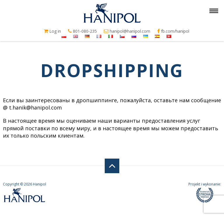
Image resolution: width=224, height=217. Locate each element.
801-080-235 (82, 31)
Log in (52, 31)
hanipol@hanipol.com (127, 31)
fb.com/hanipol (173, 31)
